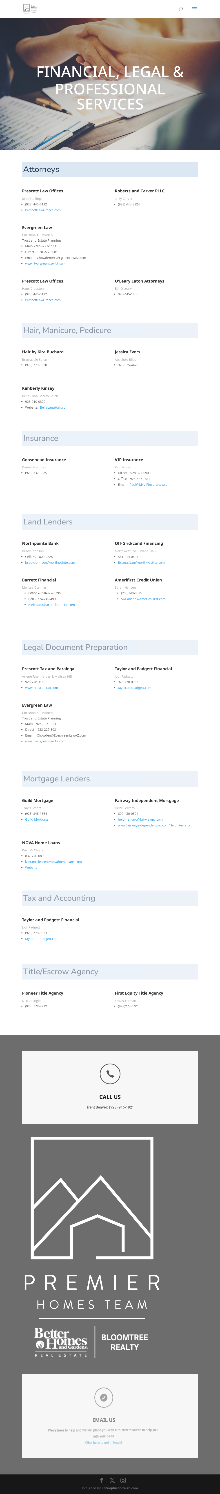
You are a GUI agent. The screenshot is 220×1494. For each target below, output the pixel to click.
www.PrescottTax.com (41, 688)
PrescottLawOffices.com (43, 210)
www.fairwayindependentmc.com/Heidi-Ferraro (154, 825)
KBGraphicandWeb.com (120, 1488)
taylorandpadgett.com (134, 688)
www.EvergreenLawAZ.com (45, 263)
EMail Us (91, 1419)
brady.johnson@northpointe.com (50, 562)
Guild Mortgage (37, 819)
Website (31, 867)
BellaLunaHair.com (54, 407)
